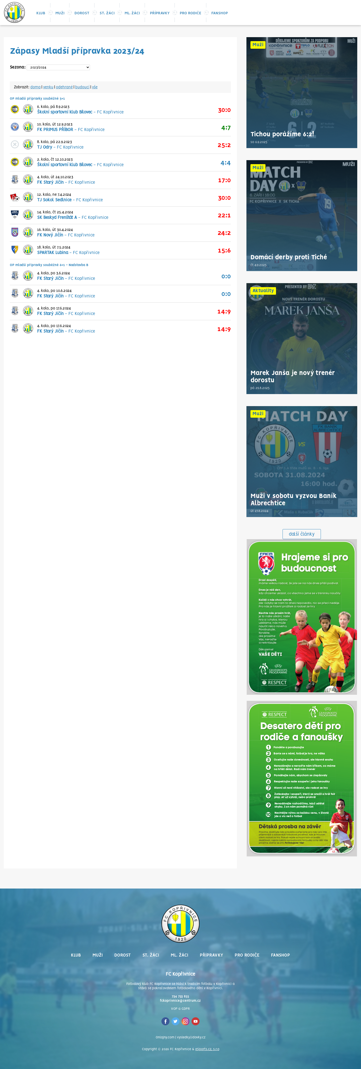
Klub (40, 13)
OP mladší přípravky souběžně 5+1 (37, 98)
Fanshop (219, 13)
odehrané (64, 87)
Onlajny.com (165, 1037)
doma (35, 87)
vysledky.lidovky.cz (191, 1037)
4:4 (225, 163)
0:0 (226, 276)
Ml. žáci (132, 13)
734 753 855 (180, 996)
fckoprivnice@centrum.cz (180, 1000)
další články (302, 534)
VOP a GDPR (180, 1009)
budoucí (82, 87)
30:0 (224, 110)
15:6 (224, 250)
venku (48, 87)
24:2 (224, 233)
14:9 (224, 311)
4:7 (226, 127)
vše (95, 87)
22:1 (224, 215)
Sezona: (18, 67)
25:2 (224, 145)
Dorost (81, 13)
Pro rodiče (190, 13)
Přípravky (160, 13)
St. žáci (107, 13)
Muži (59, 13)
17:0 (224, 180)
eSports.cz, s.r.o (207, 1049)
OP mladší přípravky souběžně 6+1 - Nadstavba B (49, 265)
